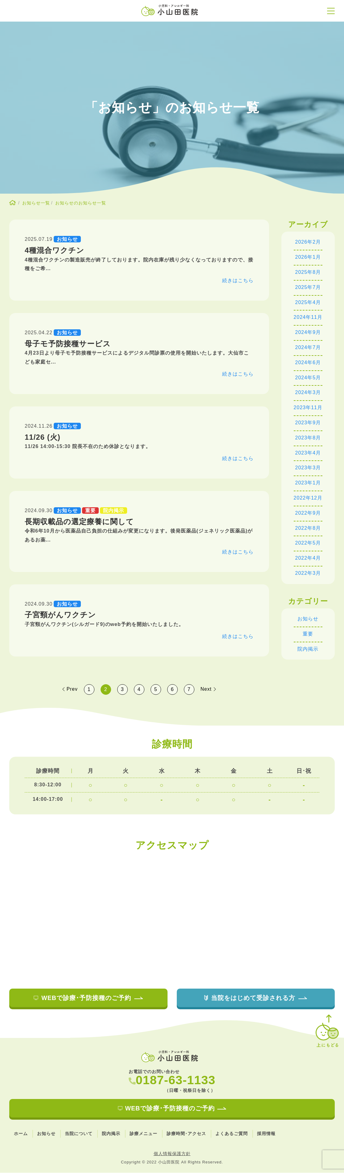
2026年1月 (308, 257)
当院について (79, 1133)
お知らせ (307, 618)
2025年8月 (308, 272)
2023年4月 (308, 452)
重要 (308, 633)
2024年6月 (308, 362)
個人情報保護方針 (172, 1153)
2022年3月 (308, 573)
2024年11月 (308, 317)
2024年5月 (308, 377)
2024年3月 (308, 392)
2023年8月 (308, 437)
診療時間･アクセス (186, 1133)
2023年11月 (308, 407)
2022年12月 (308, 497)
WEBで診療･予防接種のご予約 (88, 997)
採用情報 (266, 1133)
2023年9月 (308, 422)
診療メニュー (143, 1133)
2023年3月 (308, 467)
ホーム (21, 1133)
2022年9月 (308, 513)
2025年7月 (308, 287)
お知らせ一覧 (36, 202)
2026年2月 (308, 242)
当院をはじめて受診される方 (255, 997)
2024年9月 (308, 332)
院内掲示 (307, 649)
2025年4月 (308, 302)
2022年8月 (308, 528)
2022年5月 (308, 542)
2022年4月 (308, 558)
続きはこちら (238, 280)
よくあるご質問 (231, 1133)
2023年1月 (308, 482)
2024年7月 (308, 347)
